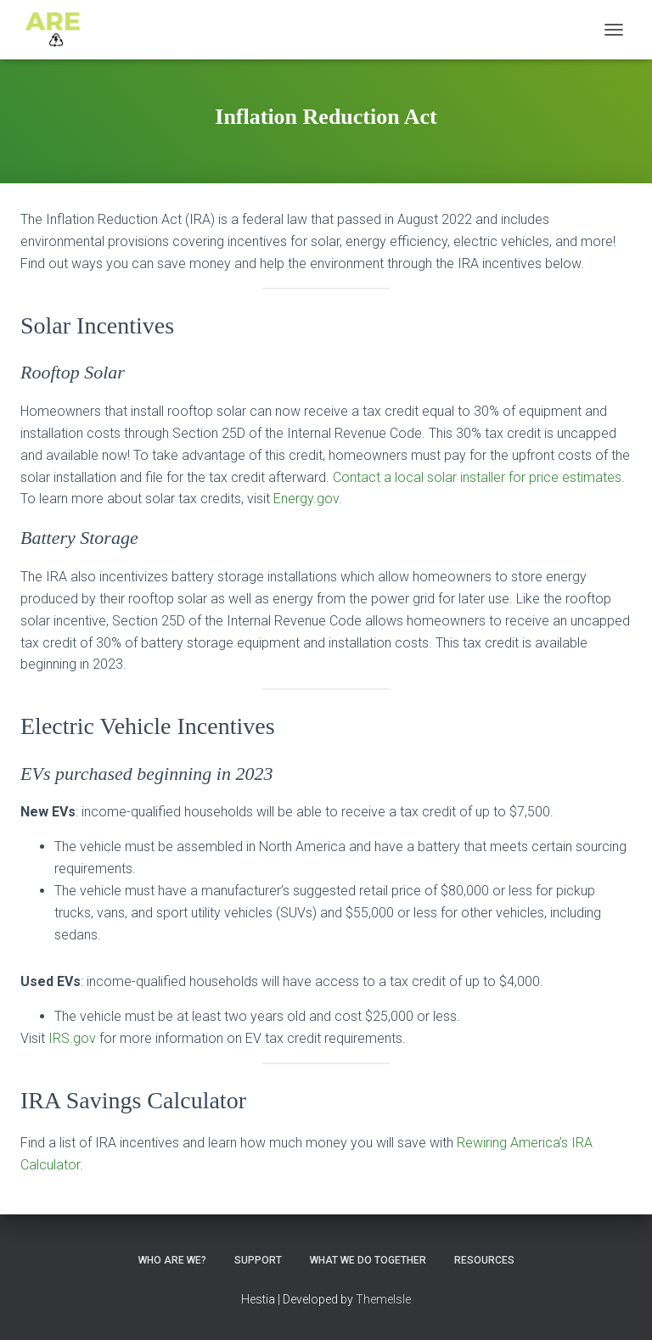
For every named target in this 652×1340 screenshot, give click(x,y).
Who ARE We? (172, 1260)
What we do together (368, 1260)
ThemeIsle (383, 1299)
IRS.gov (72, 1038)
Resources (484, 1260)
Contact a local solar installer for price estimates (477, 477)
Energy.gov (306, 499)
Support (258, 1260)
